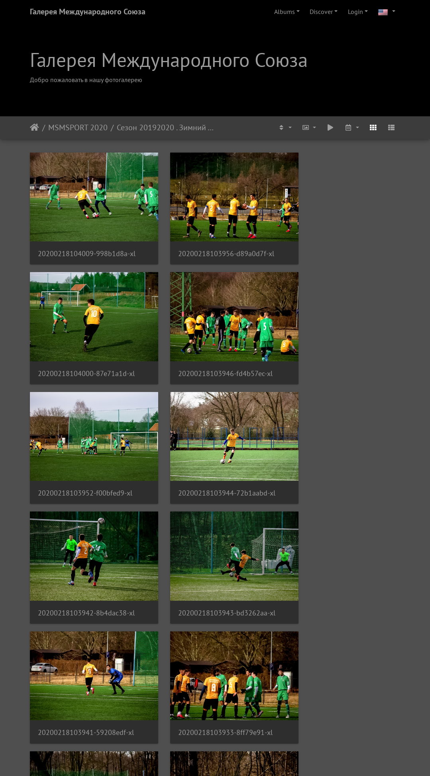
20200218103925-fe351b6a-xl (340, 577)
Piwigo (231, 759)
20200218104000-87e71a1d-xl (341, 245)
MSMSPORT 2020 (78, 127)
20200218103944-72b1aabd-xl (341, 355)
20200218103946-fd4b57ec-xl (85, 355)
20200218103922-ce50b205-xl (341, 688)
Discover (321, 12)
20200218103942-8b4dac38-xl (86, 466)
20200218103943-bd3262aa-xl (213, 466)
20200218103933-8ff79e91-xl (85, 577)
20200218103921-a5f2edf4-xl (212, 688)
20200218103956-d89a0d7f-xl (213, 245)
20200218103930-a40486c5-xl (86, 688)
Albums (284, 12)
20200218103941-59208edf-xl (341, 466)
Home (34, 127)
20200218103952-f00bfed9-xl (212, 355)
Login (355, 12)
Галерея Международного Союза (87, 11)
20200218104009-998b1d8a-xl (86, 245)
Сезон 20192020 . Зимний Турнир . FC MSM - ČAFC (166, 127)
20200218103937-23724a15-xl (213, 577)
